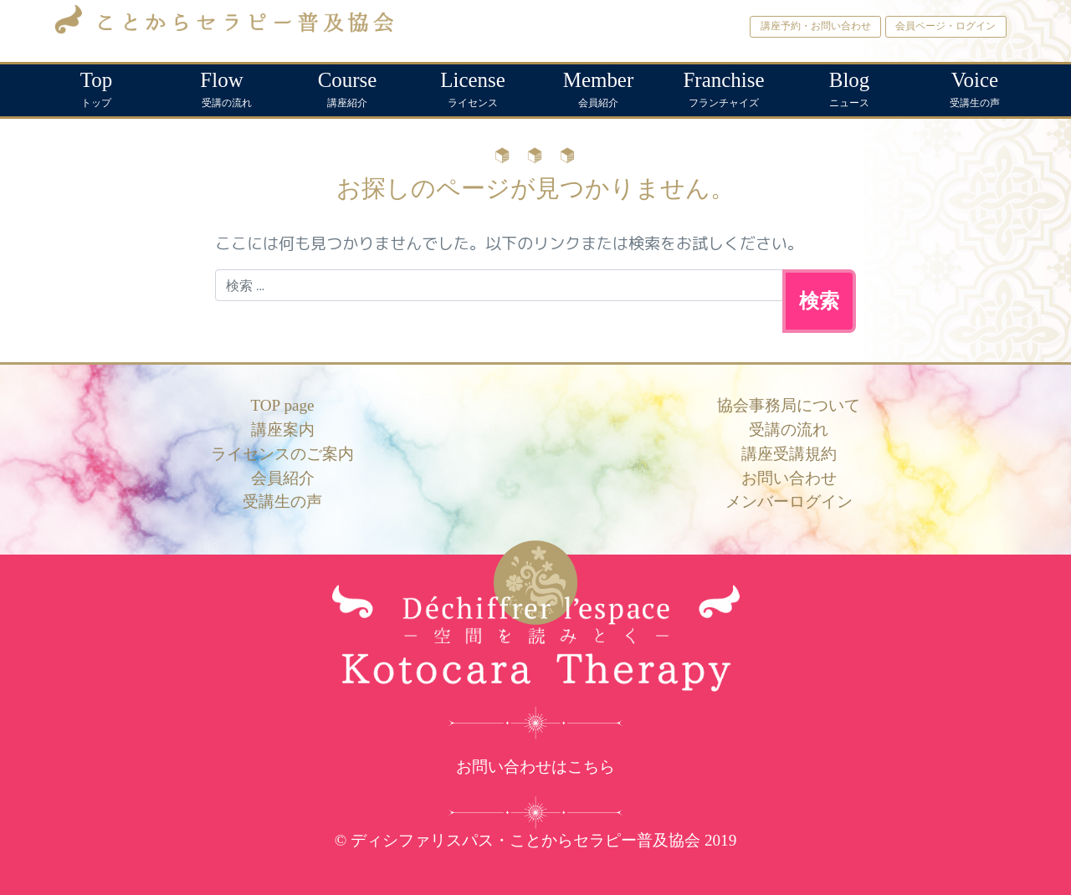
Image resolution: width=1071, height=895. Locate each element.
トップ (96, 86)
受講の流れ (221, 86)
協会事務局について (788, 405)
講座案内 (283, 429)
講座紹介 (347, 86)
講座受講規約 (789, 454)
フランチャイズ (724, 86)
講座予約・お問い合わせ (816, 26)
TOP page (282, 405)
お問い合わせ (789, 478)
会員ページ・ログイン (945, 26)
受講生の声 (975, 86)
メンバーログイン (789, 501)
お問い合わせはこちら (535, 766)
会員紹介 (598, 86)
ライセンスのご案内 (282, 454)
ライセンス (473, 86)
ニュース (849, 86)
